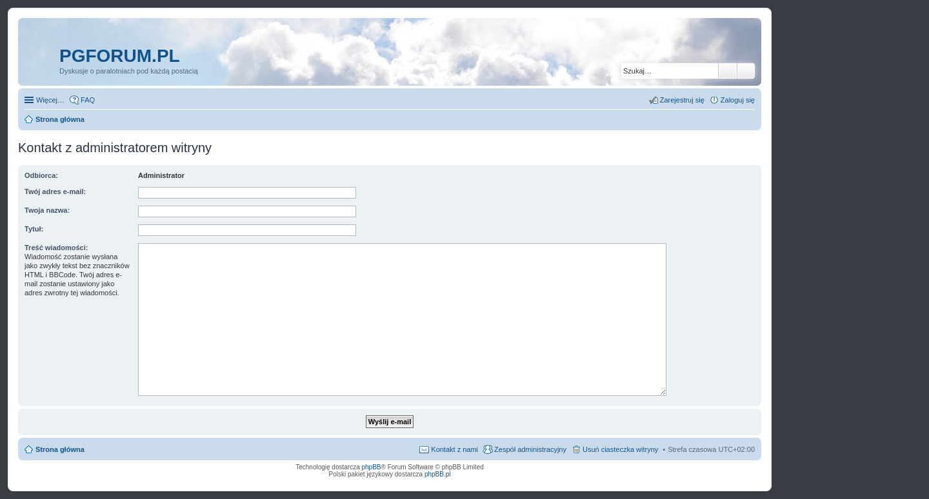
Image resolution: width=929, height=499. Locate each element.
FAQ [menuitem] (88, 100)
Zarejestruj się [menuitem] (682, 100)
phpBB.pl (438, 474)
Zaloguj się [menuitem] (738, 100)
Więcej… (50, 100)
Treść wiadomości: (56, 247)
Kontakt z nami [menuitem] (454, 449)
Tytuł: (34, 229)
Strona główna (60, 449)
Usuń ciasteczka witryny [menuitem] (620, 449)
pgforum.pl (119, 56)
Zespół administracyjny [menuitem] (530, 449)
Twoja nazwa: (47, 210)
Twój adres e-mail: (55, 191)
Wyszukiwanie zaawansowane (746, 71)
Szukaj (727, 71)
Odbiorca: (41, 175)
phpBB (371, 467)
